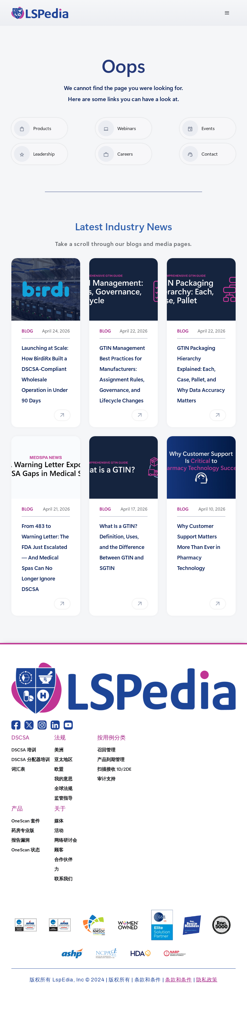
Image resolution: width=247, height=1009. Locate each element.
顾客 (58, 849)
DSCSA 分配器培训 (30, 759)
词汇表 (18, 769)
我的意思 (63, 778)
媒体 (58, 820)
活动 (58, 830)
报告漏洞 (20, 840)
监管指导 (63, 798)
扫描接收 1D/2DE (114, 769)
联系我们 (63, 878)
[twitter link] (29, 725)
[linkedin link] (55, 725)
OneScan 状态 (25, 849)
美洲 (58, 749)
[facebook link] (15, 725)
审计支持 (106, 778)
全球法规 (63, 788)
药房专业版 (22, 830)
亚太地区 (63, 759)
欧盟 (58, 769)
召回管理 (106, 749)
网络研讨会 (65, 840)
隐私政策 (206, 980)
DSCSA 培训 (23, 749)
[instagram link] (42, 725)
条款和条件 (178, 980)
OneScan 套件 (25, 820)
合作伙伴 (63, 859)
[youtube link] (68, 725)
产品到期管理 (110, 759)
